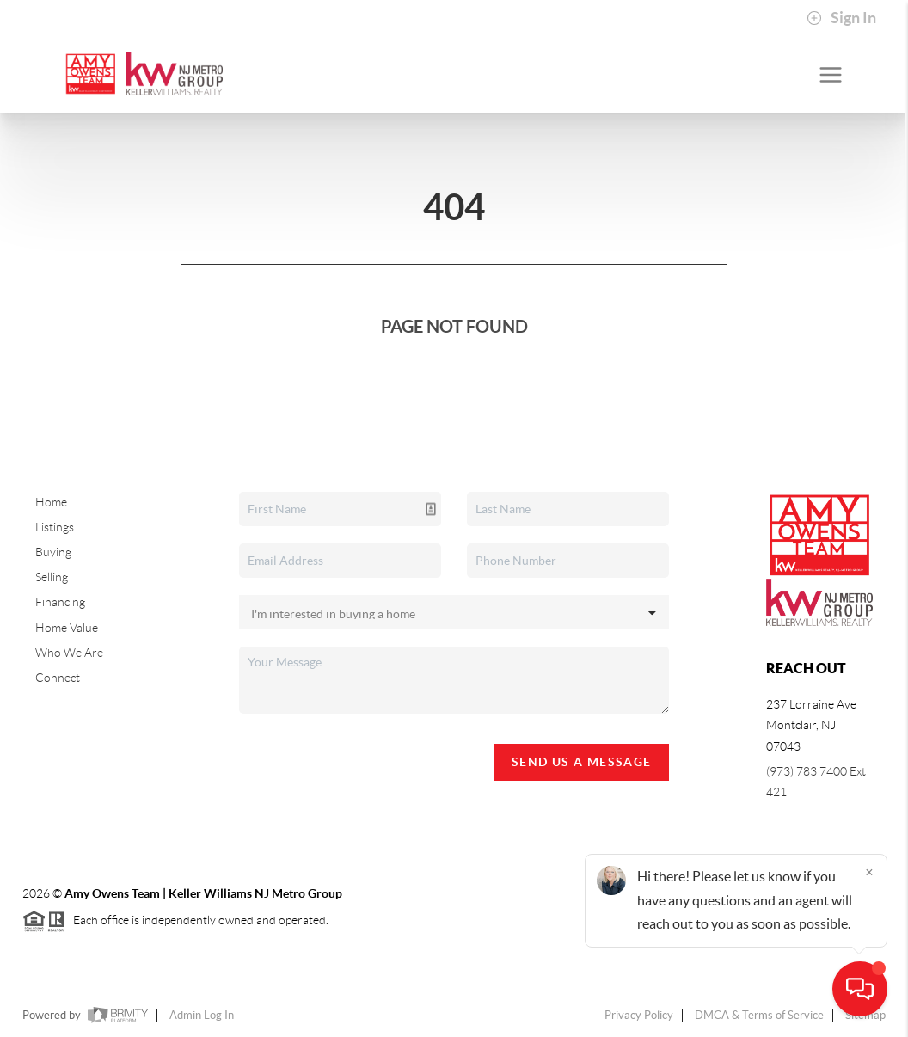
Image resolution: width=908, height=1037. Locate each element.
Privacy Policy (638, 1015)
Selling (51, 577)
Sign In (841, 18)
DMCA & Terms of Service (759, 1015)
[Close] (869, 872)
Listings (54, 527)
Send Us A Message (582, 762)
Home (51, 502)
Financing (60, 602)
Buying (53, 552)
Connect (57, 677)
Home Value (66, 628)
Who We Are (69, 653)
